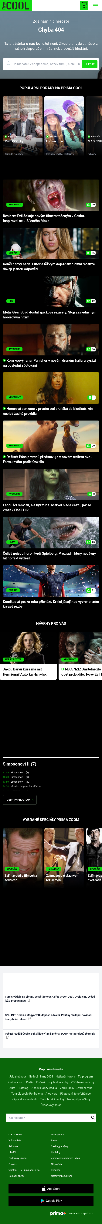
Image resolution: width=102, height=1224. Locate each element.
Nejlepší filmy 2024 (41, 1076)
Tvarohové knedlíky (52, 1099)
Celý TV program (20, 799)
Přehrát (11, 136)
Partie (29, 1082)
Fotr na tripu (54, 141)
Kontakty (55, 1152)
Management (58, 1134)
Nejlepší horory (65, 1076)
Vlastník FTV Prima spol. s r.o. (24, 1170)
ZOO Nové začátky (82, 1082)
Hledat (90, 64)
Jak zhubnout (17, 1076)
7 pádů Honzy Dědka (44, 1088)
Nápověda (56, 1164)
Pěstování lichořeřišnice (75, 1093)
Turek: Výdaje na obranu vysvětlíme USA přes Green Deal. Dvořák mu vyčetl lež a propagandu (50, 998)
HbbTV (12, 1152)
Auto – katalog (18, 1088)
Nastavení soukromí (61, 1175)
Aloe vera (51, 1093)
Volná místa (14, 1140)
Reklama (13, 1146)
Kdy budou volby (58, 1082)
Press (54, 1140)
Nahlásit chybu (16, 1175)
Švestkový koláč (51, 1105)
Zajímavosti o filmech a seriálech (21, 878)
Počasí (40, 1082)
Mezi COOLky (14, 141)
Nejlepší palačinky (78, 1099)
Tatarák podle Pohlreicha (27, 1093)
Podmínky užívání (17, 1158)
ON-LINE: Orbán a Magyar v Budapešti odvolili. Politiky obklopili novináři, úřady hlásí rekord (48, 1017)
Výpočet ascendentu (24, 1099)
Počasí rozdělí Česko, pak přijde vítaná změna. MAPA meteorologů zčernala (50, 1035)
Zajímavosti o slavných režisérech (62, 878)
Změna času (15, 1082)
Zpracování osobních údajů (65, 1158)
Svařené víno (84, 1088)
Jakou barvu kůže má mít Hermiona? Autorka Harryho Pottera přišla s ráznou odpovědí (24, 672)
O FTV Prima (15, 1134)
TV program (85, 1076)
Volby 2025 (67, 1088)
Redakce (55, 1170)
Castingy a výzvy (59, 1146)
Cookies (12, 1164)
